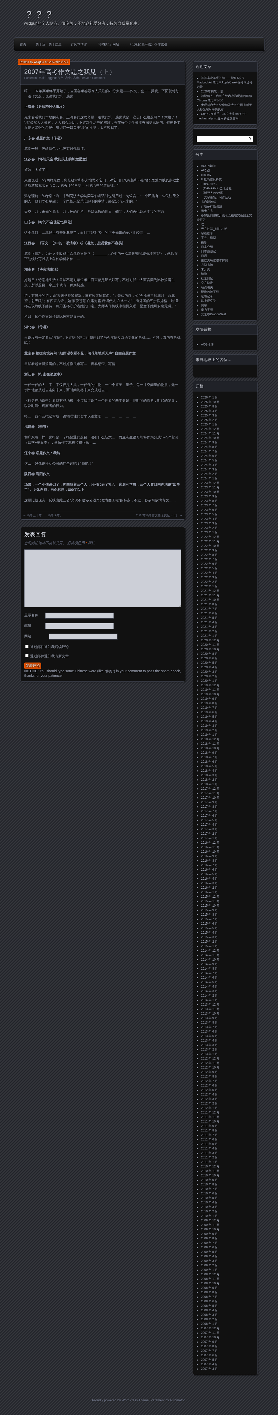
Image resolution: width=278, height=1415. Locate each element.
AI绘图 (205, 170)
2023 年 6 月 (209, 510)
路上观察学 (208, 301)
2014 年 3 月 (209, 991)
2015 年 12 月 (210, 896)
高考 (76, 78)
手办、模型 (208, 238)
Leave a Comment (92, 78)
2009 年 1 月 (209, 1270)
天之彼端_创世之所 (214, 229)
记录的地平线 (210, 292)
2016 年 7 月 (209, 865)
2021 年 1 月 (209, 636)
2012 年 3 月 (209, 1099)
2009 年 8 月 (209, 1238)
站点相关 (207, 287)
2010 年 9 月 (209, 1180)
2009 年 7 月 (209, 1243)
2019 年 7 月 (209, 707)
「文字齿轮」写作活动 (216, 197)
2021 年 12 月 (210, 591)
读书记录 (207, 296)
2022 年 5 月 (209, 568)
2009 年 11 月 (210, 1225)
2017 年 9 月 (209, 802)
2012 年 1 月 (209, 1108)
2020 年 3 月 (209, 672)
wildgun (39, 62)
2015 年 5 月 (209, 928)
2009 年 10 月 (210, 1229)
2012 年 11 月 (210, 1063)
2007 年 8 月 (209, 1346)
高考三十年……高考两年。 (45, 515)
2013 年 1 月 (209, 1054)
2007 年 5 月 (209, 1360)
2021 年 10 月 (210, 600)
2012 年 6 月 (209, 1085)
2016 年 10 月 (210, 851)
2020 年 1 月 (209, 681)
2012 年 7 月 (209, 1081)
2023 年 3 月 (209, 523)
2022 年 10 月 (210, 546)
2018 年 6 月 (209, 761)
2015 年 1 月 (209, 946)
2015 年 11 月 (210, 901)
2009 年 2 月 (209, 1265)
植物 (204, 274)
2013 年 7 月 (209, 1027)
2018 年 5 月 (209, 766)
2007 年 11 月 (210, 1333)
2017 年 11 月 (210, 793)
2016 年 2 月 (209, 887)
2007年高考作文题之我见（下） (157, 515)
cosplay (206, 175)
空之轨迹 (207, 283)
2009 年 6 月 (209, 1247)
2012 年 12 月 (210, 1058)
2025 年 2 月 (209, 420)
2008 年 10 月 (210, 1283)
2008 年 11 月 (210, 1279)
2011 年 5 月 (209, 1144)
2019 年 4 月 (209, 721)
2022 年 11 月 (210, 541)
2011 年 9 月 (209, 1126)
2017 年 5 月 (209, 820)
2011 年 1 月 (209, 1162)
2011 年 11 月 (210, 1117)
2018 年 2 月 (209, 779)
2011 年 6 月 (209, 1139)
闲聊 (41, 78)
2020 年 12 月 (210, 640)
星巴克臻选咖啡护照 (214, 260)
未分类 (205, 269)
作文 (61, 78)
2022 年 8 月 (209, 555)
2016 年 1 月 (209, 892)
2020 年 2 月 (209, 676)
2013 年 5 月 (209, 1036)
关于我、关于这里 (49, 44)
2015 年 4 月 (209, 932)
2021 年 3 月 (209, 627)
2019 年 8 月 (209, 703)
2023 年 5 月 (209, 514)
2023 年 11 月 (210, 487)
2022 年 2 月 (209, 582)
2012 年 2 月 (209, 1103)
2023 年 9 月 (209, 496)
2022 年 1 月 (209, 586)
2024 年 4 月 (209, 465)
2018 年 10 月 (210, 748)
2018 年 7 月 (209, 757)
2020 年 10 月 (210, 649)
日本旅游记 (208, 251)
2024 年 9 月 (209, 442)
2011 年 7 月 (209, 1135)
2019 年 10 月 (210, 694)
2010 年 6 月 (209, 1193)
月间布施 (207, 265)
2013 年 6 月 (209, 1031)
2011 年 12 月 (210, 1112)
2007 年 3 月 (209, 1369)
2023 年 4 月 (209, 519)
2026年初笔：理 (212, 91)
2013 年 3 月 (209, 1045)
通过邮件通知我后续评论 (49, 647)
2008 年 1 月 (209, 1324)
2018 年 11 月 (210, 743)
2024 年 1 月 (209, 478)
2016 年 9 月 (209, 856)
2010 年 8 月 (209, 1184)
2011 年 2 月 (209, 1157)
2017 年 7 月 (209, 811)
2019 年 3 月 (209, 725)
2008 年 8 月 (209, 1292)
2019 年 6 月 (209, 712)
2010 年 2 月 (209, 1211)
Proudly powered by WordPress (115, 1400)
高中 (68, 78)
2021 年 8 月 (209, 604)
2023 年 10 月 (210, 492)
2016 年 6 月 (209, 869)
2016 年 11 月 (210, 847)
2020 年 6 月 (209, 658)
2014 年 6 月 (209, 977)
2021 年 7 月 (209, 609)
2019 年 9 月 (209, 699)
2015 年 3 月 (209, 937)
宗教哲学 (207, 233)
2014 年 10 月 (210, 959)
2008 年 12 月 (210, 1274)
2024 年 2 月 (209, 474)
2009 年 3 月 (209, 1261)
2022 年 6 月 (209, 564)
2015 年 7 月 (209, 919)
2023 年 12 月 (210, 483)
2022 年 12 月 (210, 537)
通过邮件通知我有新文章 (49, 656)
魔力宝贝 (207, 310)
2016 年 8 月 (209, 860)
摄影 (204, 242)
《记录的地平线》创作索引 (147, 44)
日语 (204, 256)
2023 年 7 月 (209, 505)
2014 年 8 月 (209, 968)
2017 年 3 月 (209, 829)
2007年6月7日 (58, 62)
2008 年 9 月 (209, 1288)
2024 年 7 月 (209, 451)
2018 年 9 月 (209, 752)
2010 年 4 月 (209, 1202)
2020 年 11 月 (210, 645)
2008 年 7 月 (209, 1297)
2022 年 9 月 (209, 550)
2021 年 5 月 (209, 618)
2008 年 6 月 (209, 1301)
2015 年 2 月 (209, 941)
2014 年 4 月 (209, 986)
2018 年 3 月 (209, 775)
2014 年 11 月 (210, 955)
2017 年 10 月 (210, 797)
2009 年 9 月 (209, 1234)
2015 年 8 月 (209, 914)
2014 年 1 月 (209, 1000)
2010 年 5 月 (209, 1198)
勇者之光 (207, 211)
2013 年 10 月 (210, 1013)
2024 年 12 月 (210, 429)
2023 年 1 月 (209, 532)
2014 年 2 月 (209, 995)
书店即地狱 (208, 202)
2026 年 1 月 (209, 397)
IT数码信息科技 (211, 179)
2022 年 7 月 (209, 559)
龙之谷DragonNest (213, 314)
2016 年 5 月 (209, 874)
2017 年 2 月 (209, 833)
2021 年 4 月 (209, 622)
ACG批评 (207, 344)
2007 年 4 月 (209, 1364)
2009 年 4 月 (209, 1256)
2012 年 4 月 (209, 1094)
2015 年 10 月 (210, 905)
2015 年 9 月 (209, 910)
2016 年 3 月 (209, 883)
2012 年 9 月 (209, 1072)
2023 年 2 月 (209, 528)
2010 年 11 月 (210, 1171)
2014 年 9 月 (209, 964)
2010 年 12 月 (210, 1166)
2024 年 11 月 (210, 433)
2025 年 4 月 (209, 411)
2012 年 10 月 (210, 1067)
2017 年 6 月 (209, 815)
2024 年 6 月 (209, 456)
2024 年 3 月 (209, 469)
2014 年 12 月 (210, 950)
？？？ (39, 14)
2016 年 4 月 (209, 878)
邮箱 (27, 626)
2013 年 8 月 (209, 1022)
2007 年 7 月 (209, 1351)
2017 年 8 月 (209, 806)
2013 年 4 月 (209, 1040)
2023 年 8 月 (209, 501)
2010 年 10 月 (210, 1175)
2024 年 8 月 (209, 447)
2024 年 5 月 (209, 460)
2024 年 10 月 (210, 438)
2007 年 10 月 (210, 1337)
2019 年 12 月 (210, 685)
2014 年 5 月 (209, 982)
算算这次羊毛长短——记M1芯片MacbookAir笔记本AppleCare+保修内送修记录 (224, 82)
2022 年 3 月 (209, 577)
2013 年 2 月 (209, 1049)
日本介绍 (207, 247)
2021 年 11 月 (210, 595)
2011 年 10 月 (210, 1121)
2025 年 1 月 (209, 424)
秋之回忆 (207, 278)
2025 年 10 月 (210, 402)
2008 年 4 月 (209, 1310)
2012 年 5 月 (209, 1090)
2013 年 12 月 (210, 1004)
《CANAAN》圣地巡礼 (216, 188)
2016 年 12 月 (210, 842)
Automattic (177, 1400)
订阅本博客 (79, 44)
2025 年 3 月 (209, 415)
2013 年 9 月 (209, 1018)
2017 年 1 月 (209, 838)
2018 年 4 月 (209, 770)
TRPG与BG (209, 184)
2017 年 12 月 (210, 788)
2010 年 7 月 (209, 1189)
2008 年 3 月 (209, 1315)
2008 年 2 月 (209, 1319)
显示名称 (31, 615)
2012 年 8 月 (209, 1076)
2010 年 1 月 (209, 1216)
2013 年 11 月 (210, 1009)
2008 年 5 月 (209, 1306)
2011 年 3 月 (209, 1153)
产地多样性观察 (211, 206)
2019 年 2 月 (209, 730)
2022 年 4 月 (209, 573)
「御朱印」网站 (107, 44)
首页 (23, 44)
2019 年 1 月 (209, 734)
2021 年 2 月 (209, 631)
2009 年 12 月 (210, 1220)
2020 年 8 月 (209, 654)
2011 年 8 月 (209, 1130)
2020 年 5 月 (209, 663)
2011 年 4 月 (209, 1148)
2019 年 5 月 (209, 716)
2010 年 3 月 (209, 1207)
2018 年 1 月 (209, 784)
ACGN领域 (208, 166)
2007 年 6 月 (209, 1355)
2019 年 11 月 (210, 690)
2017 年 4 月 (209, 824)
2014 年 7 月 (209, 973)
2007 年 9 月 (209, 1342)
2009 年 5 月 (209, 1252)
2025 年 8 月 (209, 406)
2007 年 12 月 (210, 1328)
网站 (27, 636)
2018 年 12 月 (210, 739)
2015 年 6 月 (209, 923)
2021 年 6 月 (209, 613)
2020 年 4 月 (209, 667)
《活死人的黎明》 (213, 193)
